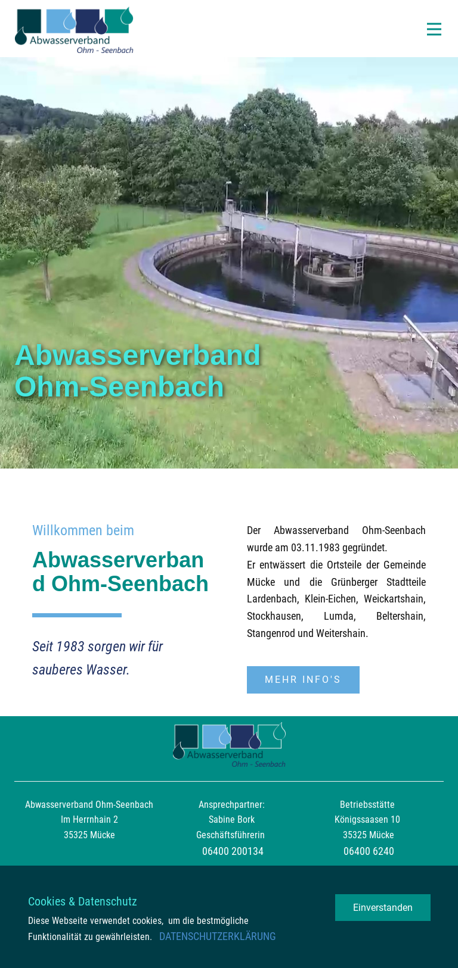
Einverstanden (383, 907)
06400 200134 (233, 851)
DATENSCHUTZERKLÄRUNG (217, 936)
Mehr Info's (303, 679)
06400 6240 (369, 851)
